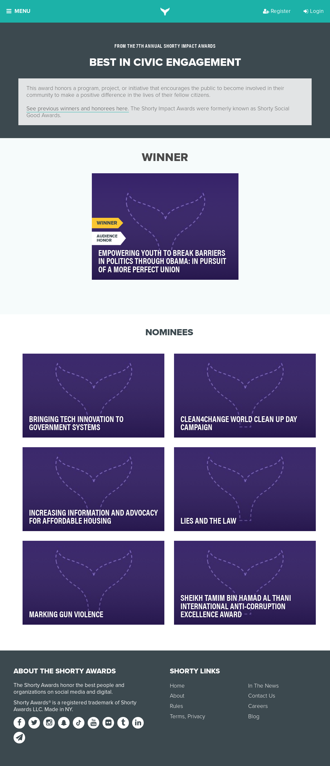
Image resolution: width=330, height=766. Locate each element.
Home (177, 685)
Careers (258, 706)
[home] (165, 11)
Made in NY (58, 709)
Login (314, 11)
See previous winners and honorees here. (77, 108)
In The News (263, 685)
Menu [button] (18, 11)
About (177, 695)
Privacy (196, 716)
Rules (176, 706)
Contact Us (261, 695)
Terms (177, 716)
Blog (253, 716)
